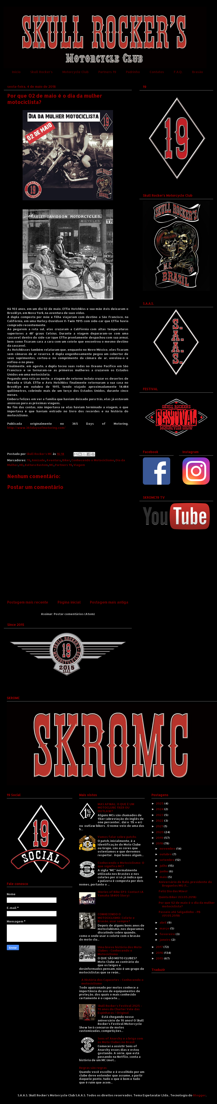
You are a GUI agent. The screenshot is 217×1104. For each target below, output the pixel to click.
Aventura (53, 460)
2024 (160, 809)
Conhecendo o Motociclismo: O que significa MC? (121, 864)
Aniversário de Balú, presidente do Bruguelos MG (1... (185, 883)
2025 (160, 803)
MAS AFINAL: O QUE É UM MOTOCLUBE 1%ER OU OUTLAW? (116, 807)
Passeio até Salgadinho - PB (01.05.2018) (179, 913)
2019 (160, 837)
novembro (168, 848)
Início (16, 72)
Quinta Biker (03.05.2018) (177, 897)
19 (28, 460)
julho (164, 865)
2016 (160, 952)
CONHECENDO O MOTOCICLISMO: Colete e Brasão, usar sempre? (116, 917)
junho (164, 871)
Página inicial (69, 602)
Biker (66, 460)
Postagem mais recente (27, 602)
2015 (160, 958)
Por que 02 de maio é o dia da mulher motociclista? (187, 904)
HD (21, 465)
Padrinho (133, 72)
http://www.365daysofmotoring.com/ (36, 427)
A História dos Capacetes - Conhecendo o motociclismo (112, 981)
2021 (160, 826)
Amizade (38, 460)
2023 (160, 815)
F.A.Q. (178, 72)
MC (51, 465)
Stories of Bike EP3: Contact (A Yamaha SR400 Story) (121, 893)
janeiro (165, 939)
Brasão (197, 72)
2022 (160, 820)
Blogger (199, 1095)
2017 (159, 947)
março (165, 928)
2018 (160, 843)
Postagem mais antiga (109, 602)
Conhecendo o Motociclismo (92, 460)
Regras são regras (93, 1067)
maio (164, 877)
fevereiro (168, 934)
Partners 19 (107, 72)
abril (163, 922)
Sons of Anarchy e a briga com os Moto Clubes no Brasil (120, 1040)
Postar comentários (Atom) (74, 614)
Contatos (157, 72)
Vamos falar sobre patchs (117, 837)
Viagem (79, 465)
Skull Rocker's (41, 72)
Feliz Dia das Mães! (173, 891)
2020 (160, 832)
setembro (167, 860)
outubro (166, 854)
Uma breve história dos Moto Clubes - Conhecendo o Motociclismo (120, 950)
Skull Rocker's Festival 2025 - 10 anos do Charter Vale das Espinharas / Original (120, 1009)
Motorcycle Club (75, 72)
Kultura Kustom (36, 465)
